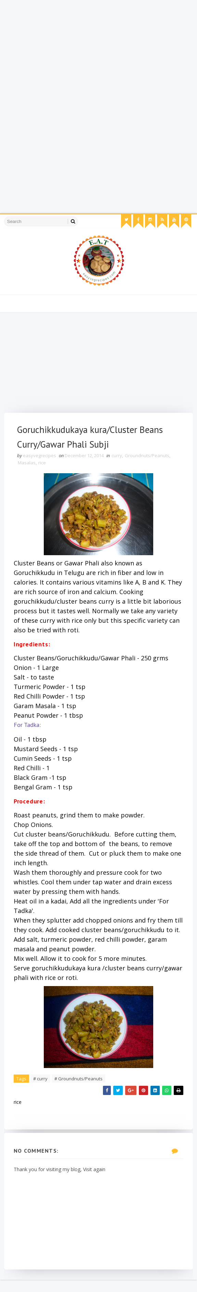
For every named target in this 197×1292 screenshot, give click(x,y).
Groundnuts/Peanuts (148, 457)
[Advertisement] (98, 48)
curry (117, 457)
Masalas (27, 464)
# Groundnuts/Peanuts (79, 1089)
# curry (41, 1089)
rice (43, 464)
